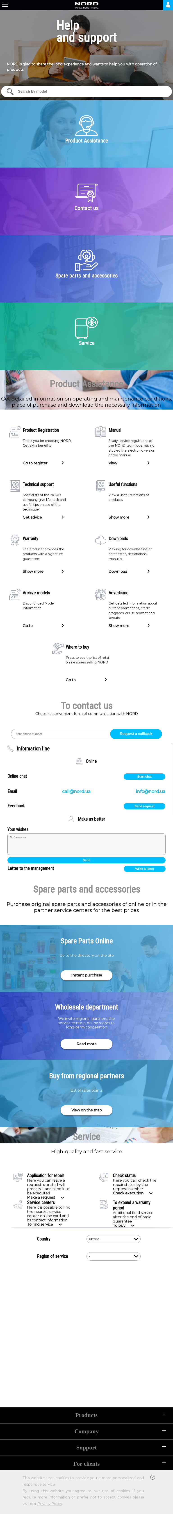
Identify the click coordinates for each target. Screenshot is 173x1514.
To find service (40, 1224)
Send (86, 860)
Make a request (41, 1197)
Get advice (32, 517)
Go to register (35, 463)
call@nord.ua (76, 791)
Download (118, 571)
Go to (28, 625)
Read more (87, 1044)
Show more (119, 517)
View (113, 463)
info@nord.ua (150, 791)
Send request (144, 806)
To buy (119, 1225)
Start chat (144, 776)
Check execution (128, 1193)
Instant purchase (86, 975)
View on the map (86, 1110)
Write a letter (144, 869)
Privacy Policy (49, 1504)
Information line (33, 748)
